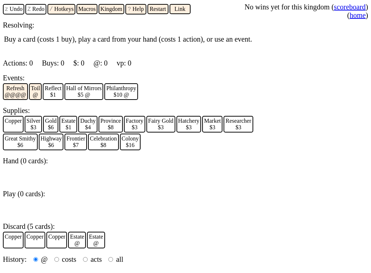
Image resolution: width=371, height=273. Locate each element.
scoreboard (350, 7)
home (358, 15)
